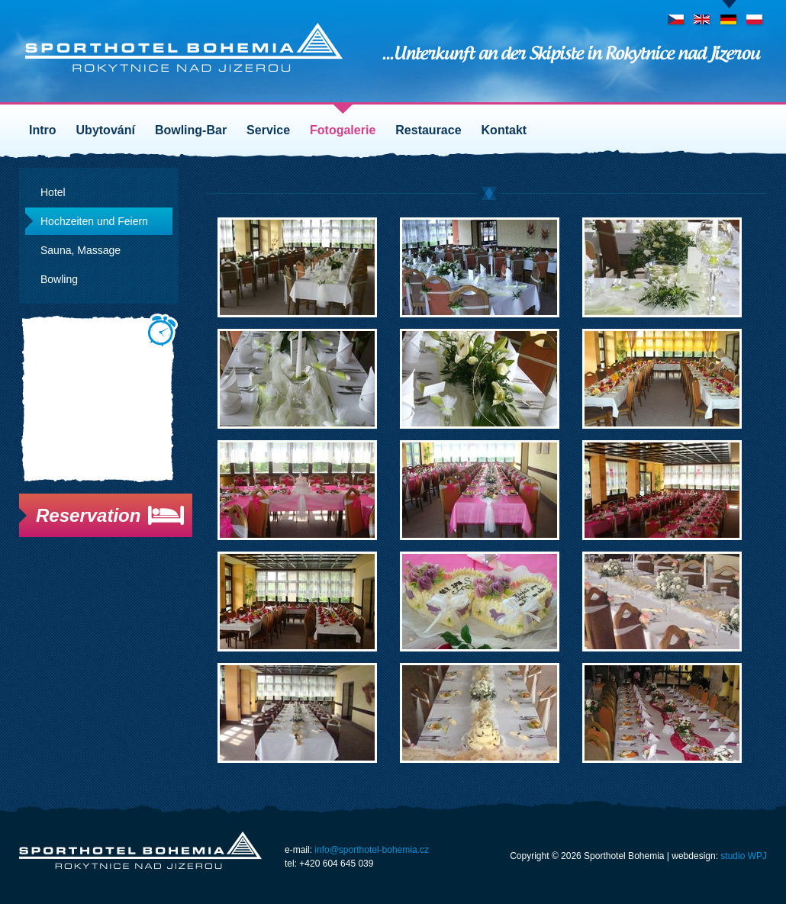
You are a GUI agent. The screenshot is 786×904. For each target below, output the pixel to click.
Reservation (88, 515)
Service (268, 130)
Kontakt (504, 130)
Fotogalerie (342, 130)
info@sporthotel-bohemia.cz (371, 849)
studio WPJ (743, 856)
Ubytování (105, 130)
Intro (42, 130)
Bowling (59, 279)
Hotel (53, 192)
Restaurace (428, 130)
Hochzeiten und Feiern (94, 221)
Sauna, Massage (80, 250)
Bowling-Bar (191, 130)
